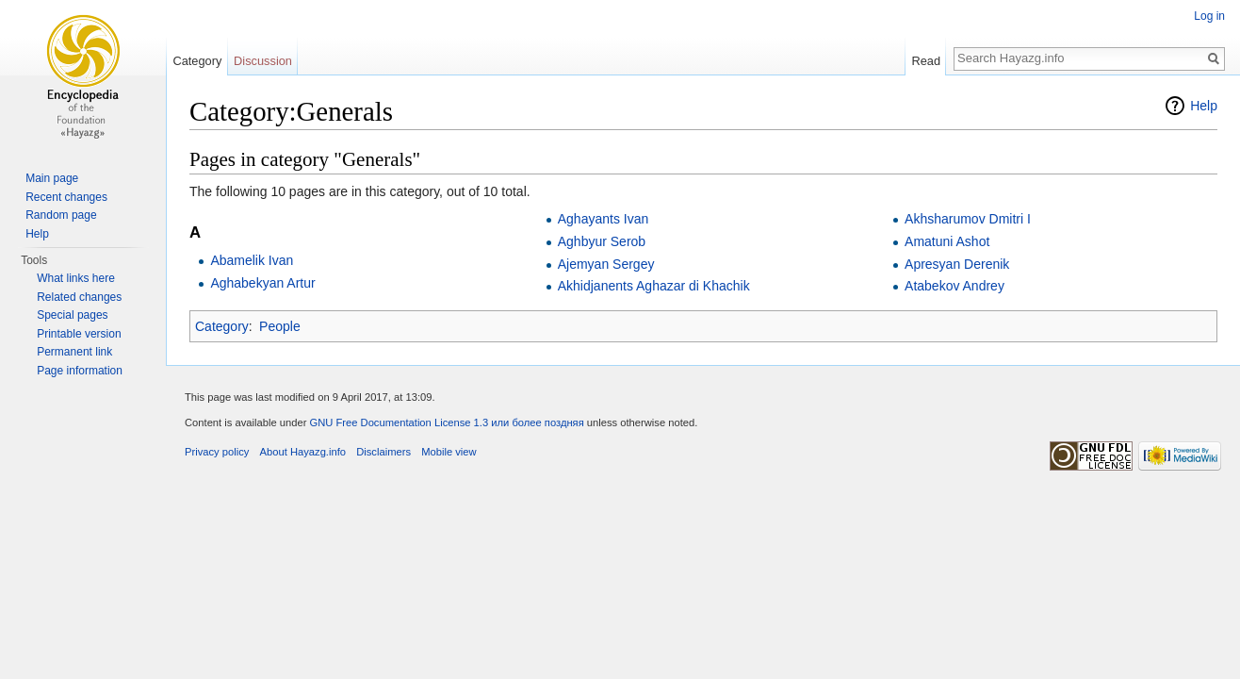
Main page (51, 178)
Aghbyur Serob (601, 241)
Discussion (263, 61)
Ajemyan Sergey (606, 264)
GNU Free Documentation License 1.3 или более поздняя (446, 422)
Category (222, 326)
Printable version (79, 333)
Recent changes (66, 197)
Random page (60, 215)
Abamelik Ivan (251, 260)
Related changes (79, 297)
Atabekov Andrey (954, 285)
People (280, 326)
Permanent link (74, 351)
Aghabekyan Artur (262, 282)
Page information (79, 370)
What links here (76, 278)
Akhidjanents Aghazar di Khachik (654, 285)
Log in (1209, 16)
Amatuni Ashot (947, 241)
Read (925, 61)
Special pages (72, 315)
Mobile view (448, 451)
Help (1203, 105)
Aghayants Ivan (603, 218)
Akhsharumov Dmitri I (968, 218)
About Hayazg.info (303, 451)
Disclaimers (383, 451)
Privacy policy (217, 451)
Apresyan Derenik (957, 264)
